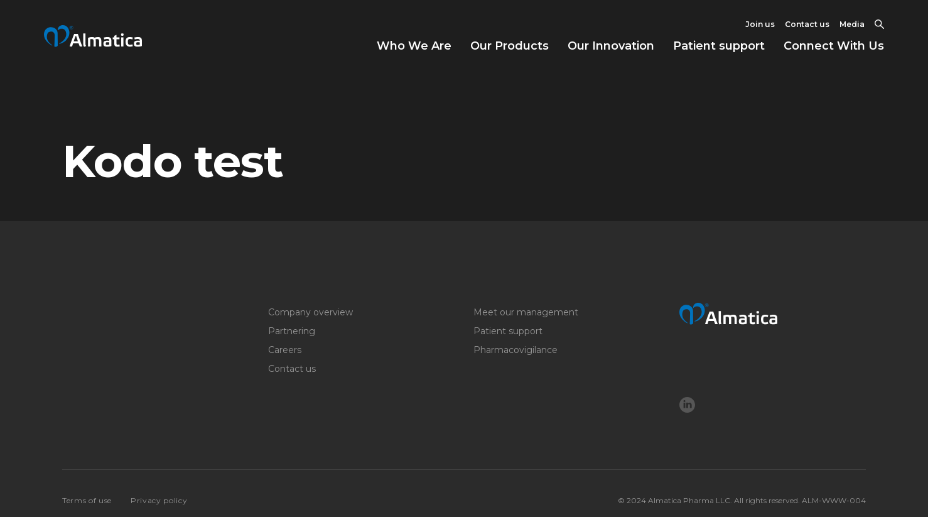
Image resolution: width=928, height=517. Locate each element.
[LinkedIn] (687, 406)
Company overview (310, 312)
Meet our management (525, 312)
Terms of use (87, 500)
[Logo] (772, 314)
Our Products (509, 46)
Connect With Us (834, 46)
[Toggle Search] (879, 24)
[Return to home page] (93, 42)
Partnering (291, 331)
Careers (284, 350)
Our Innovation (611, 46)
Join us (760, 24)
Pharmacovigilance (515, 350)
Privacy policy (159, 500)
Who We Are (414, 46)
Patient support (719, 46)
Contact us (807, 24)
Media (852, 24)
